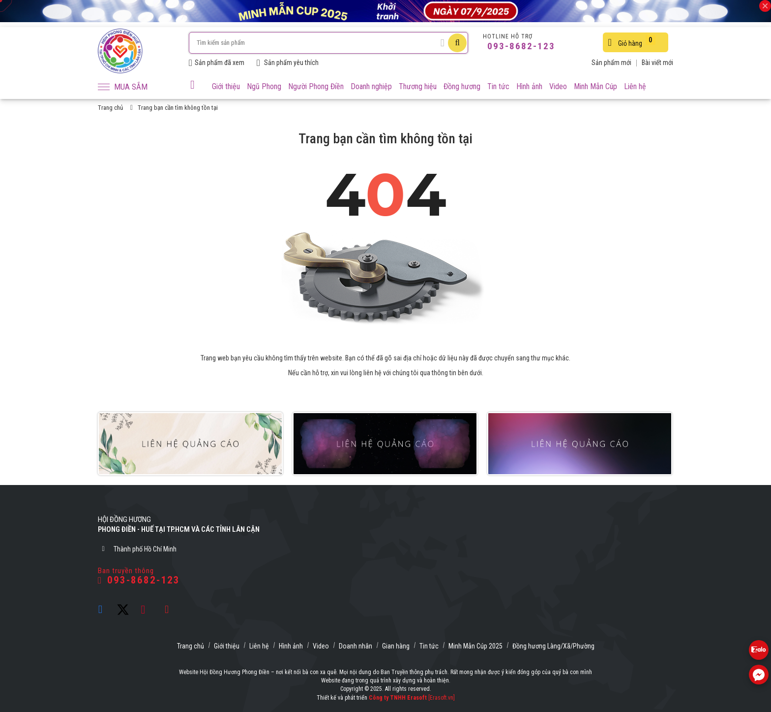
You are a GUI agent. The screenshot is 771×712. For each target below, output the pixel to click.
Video (558, 86)
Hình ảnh (529, 86)
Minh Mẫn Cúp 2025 (475, 646)
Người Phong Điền (316, 86)
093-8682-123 (519, 46)
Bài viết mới (657, 62)
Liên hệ (635, 86)
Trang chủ (110, 107)
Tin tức (498, 86)
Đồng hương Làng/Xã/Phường (553, 646)
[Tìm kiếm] (457, 42)
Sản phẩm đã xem (216, 63)
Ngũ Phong (264, 86)
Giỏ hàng (631, 41)
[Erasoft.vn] (441, 697)
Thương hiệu (418, 86)
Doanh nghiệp (371, 86)
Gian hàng (396, 646)
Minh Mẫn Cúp (595, 86)
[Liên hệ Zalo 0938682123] (758, 650)
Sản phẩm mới (611, 62)
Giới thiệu (226, 86)
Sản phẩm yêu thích (288, 63)
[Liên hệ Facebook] (758, 674)
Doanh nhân (355, 646)
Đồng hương (462, 86)
